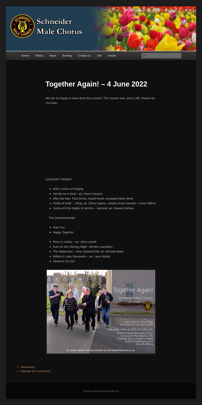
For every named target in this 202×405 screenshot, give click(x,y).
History (39, 55)
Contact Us (84, 55)
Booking (67, 55)
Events (25, 55)
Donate (112, 55)
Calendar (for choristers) (35, 371)
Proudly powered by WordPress (101, 391)
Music (53, 55)
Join (99, 55)
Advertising (27, 366)
